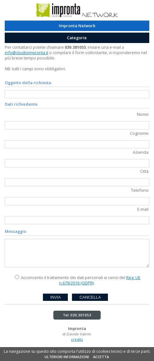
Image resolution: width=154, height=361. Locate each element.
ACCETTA (101, 356)
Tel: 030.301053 (77, 315)
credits (77, 339)
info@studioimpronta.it (26, 52)
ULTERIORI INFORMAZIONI (66, 356)
